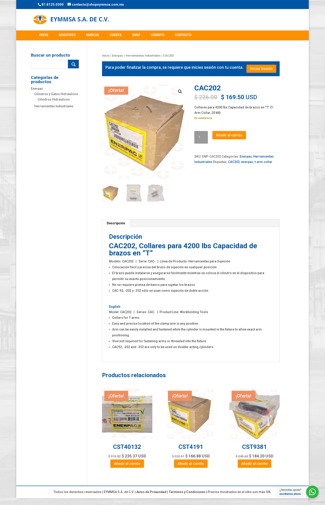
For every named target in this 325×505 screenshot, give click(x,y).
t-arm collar (263, 162)
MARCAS (92, 35)
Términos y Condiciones (187, 492)
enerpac (247, 162)
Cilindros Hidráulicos (54, 99)
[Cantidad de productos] (201, 137)
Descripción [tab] (116, 223)
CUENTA (115, 35)
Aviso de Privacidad (151, 492)
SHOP (136, 35)
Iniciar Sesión (261, 69)
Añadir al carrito (229, 135)
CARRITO (157, 35)
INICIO (43, 35)
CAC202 (234, 162)
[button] (180, 91)
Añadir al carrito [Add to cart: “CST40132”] (127, 463)
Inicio (105, 55)
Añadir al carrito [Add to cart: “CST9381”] (254, 463)
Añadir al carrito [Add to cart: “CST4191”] (191, 463)
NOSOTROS (67, 35)
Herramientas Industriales (143, 55)
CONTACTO (183, 35)
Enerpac (117, 55)
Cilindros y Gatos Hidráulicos (56, 94)
